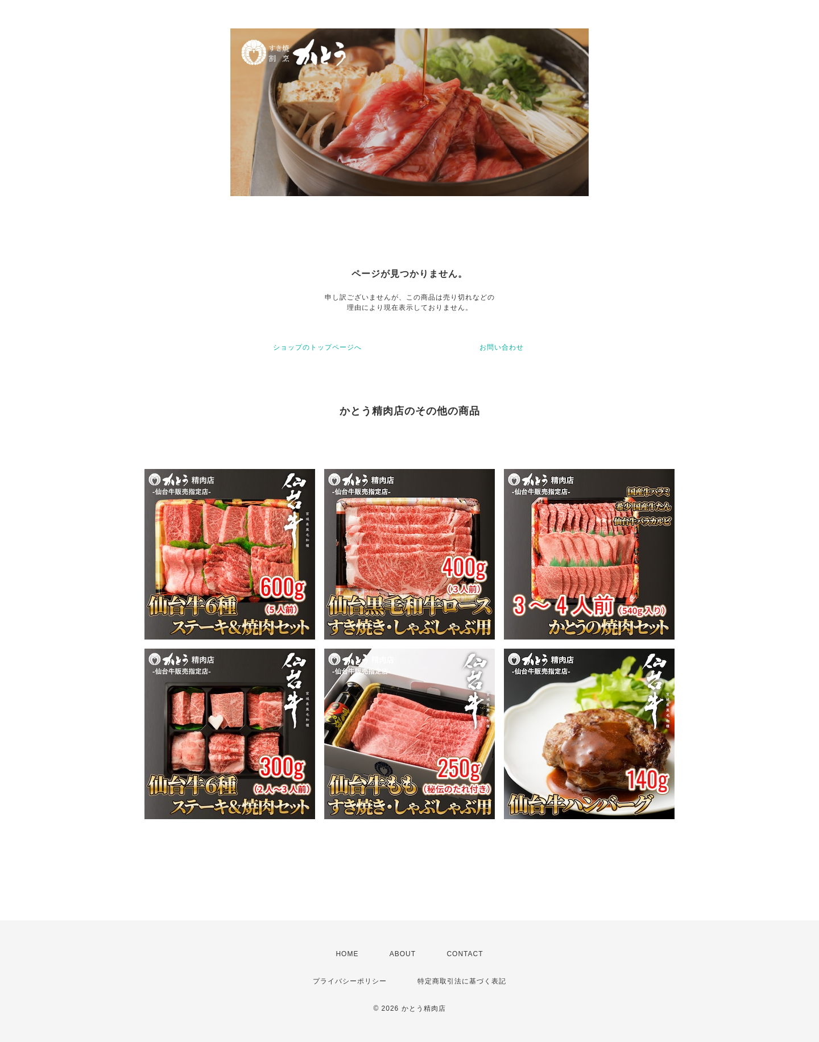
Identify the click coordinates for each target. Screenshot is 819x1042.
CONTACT (464, 954)
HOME (347, 954)
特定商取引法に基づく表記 (461, 981)
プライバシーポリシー (350, 981)
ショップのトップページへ (317, 347)
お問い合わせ (501, 347)
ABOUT (403, 954)
